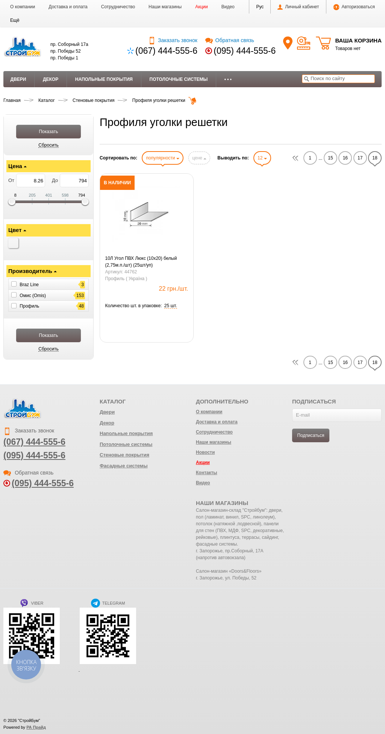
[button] (14, 20)
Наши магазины (165, 6)
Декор (50, 79)
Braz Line (29, 284)
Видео (228, 6)
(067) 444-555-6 (166, 51)
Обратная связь (229, 40)
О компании (22, 6)
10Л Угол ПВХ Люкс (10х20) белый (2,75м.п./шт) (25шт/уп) (141, 262)
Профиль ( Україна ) (126, 278)
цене (199, 158)
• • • (228, 79)
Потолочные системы (179, 79)
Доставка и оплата (68, 6)
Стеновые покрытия (124, 455)
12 (262, 158)
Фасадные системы (124, 466)
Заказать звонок (172, 40)
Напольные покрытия (104, 79)
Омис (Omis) (33, 295)
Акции (201, 6)
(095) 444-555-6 (245, 51)
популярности (162, 158)
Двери (18, 79)
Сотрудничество (118, 6)
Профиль (29, 306)
